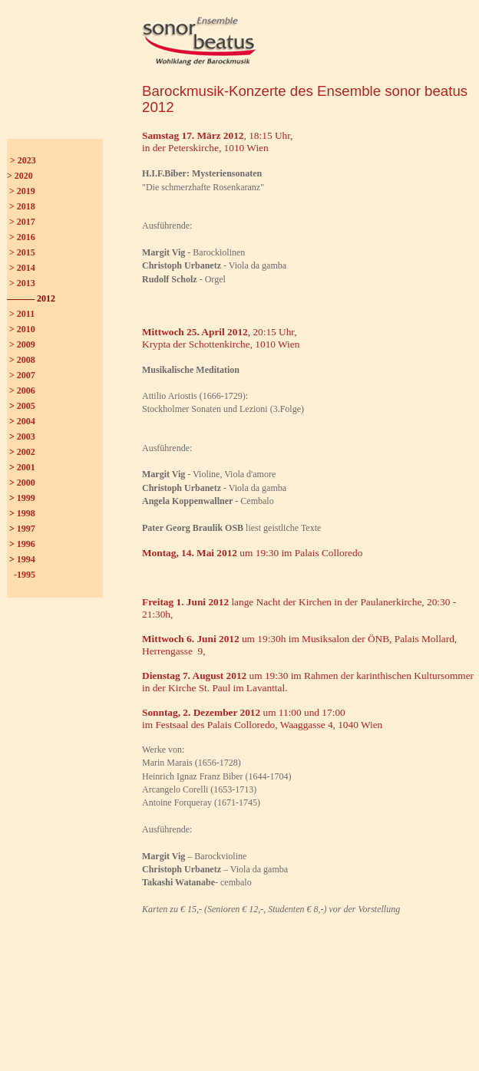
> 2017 (22, 221)
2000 (26, 482)
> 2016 (22, 237)
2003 (26, 436)
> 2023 (23, 160)
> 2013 (22, 283)
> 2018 (22, 206)
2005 (26, 405)
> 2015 (22, 252)
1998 (26, 513)
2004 (26, 421)
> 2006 (22, 390)
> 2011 (22, 313)
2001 (26, 467)
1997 (26, 528)
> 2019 (22, 191)
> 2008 (22, 359)
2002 (26, 452)
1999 (26, 498)
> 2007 (22, 375)
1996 (26, 544)
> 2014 (22, 267)
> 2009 (22, 344)
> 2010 (22, 329)
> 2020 (20, 175)
